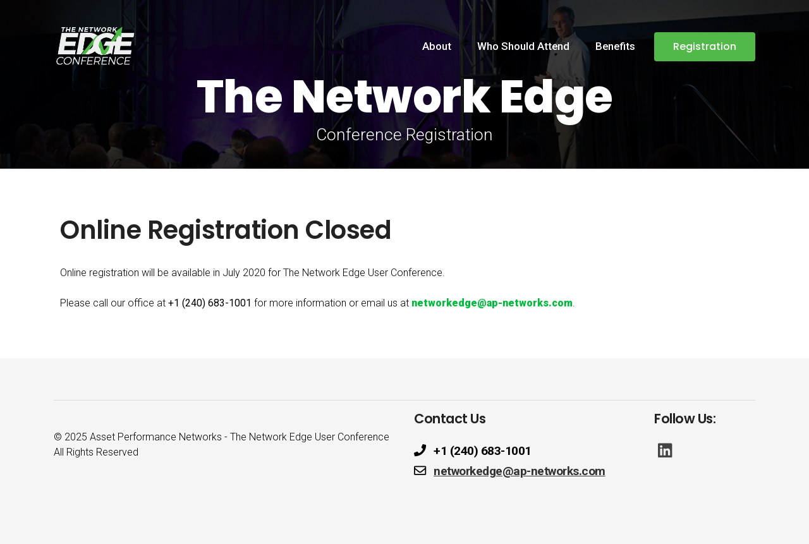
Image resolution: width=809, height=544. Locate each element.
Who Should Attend (523, 46)
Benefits (615, 46)
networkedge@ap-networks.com (492, 303)
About (436, 46)
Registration (704, 46)
